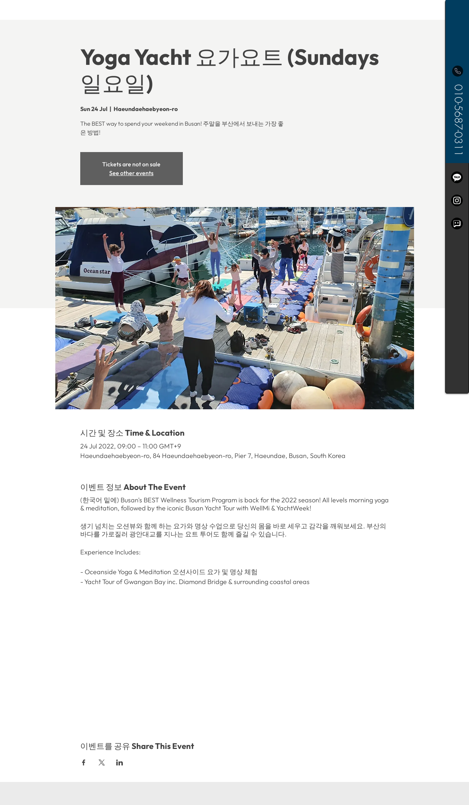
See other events (131, 173)
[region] (457, 197)
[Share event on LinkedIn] (119, 762)
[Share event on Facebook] (83, 762)
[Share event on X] (101, 762)
